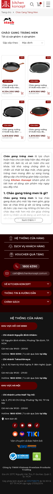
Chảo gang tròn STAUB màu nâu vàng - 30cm (10, 87)
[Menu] (47, 4)
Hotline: (11, 354)
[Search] (32, 4)
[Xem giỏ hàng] (38, 4)
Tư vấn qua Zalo (35, 354)
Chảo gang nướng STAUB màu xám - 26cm (38, 87)
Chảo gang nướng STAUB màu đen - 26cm (11, 131)
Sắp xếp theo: (10, 43)
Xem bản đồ (9, 419)
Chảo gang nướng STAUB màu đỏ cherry (38, 131)
